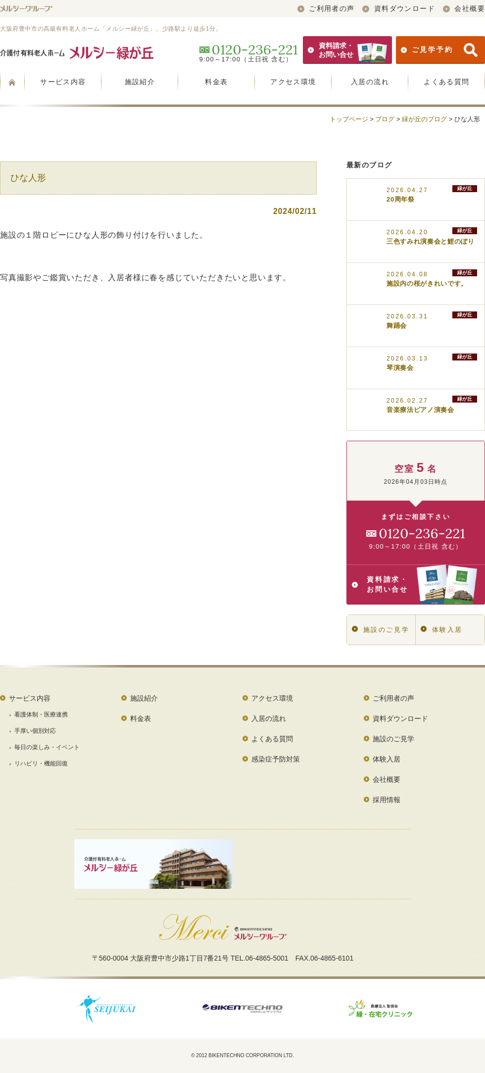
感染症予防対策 (275, 759)
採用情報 (386, 800)
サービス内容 (63, 82)
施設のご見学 (380, 629)
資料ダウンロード (398, 8)
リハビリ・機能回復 (41, 763)
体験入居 (442, 629)
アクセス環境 (293, 82)
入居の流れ (370, 82)
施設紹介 (140, 82)
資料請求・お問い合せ (347, 50)
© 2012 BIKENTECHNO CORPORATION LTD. (242, 1055)
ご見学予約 (439, 50)
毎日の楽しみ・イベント (47, 747)
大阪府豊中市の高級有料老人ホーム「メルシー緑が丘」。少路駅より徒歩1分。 (111, 28)
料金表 (216, 82)
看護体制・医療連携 (41, 714)
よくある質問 (446, 82)
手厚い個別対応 (35, 730)
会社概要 (464, 8)
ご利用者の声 (326, 8)
